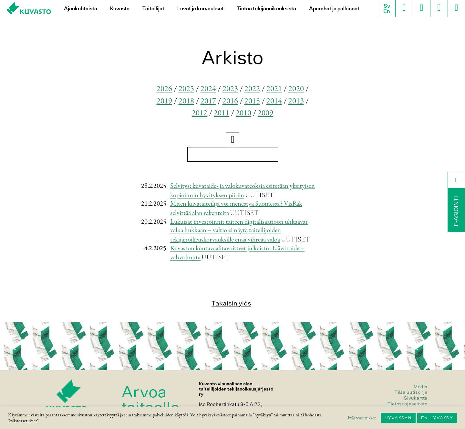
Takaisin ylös (231, 303)
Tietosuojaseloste (408, 403)
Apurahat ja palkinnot (334, 8)
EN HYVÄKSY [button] (437, 417)
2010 (243, 113)
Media (421, 386)
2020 (296, 89)
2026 (164, 89)
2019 (164, 101)
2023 (230, 89)
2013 (296, 101)
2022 (252, 89)
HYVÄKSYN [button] (398, 417)
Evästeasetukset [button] (362, 418)
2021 (274, 89)
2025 (186, 89)
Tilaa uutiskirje (411, 392)
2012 (199, 113)
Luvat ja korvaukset (200, 8)
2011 (221, 113)
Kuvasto (119, 8)
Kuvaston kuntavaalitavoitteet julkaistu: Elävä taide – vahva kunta (237, 253)
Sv (387, 6)
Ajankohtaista (80, 8)
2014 (274, 101)
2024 (208, 89)
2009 (265, 113)
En (386, 11)
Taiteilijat (153, 8)
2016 (230, 101)
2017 (208, 101)
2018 (186, 101)
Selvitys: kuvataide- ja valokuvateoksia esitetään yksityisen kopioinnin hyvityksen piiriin (242, 190)
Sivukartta (416, 398)
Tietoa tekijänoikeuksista (266, 8)
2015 (252, 101)
